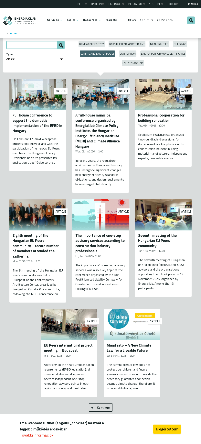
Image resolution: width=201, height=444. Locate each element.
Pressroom (165, 20)
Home (13, 33)
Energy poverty (132, 63)
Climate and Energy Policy (97, 53)
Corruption (128, 53)
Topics (71, 20)
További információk (36, 435)
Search (191, 20)
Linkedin (98, 4)
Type (9, 54)
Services (53, 20)
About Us (146, 20)
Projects (111, 20)
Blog (82, 4)
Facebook (117, 4)
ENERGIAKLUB (19, 20)
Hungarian (192, 4)
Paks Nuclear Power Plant (127, 44)
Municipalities (159, 44)
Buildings (180, 44)
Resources (90, 20)
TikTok (173, 4)
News (132, 20)
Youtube (156, 4)
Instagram (136, 4)
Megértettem (167, 429)
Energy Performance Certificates (163, 53)
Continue (103, 407)
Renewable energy (91, 44)
